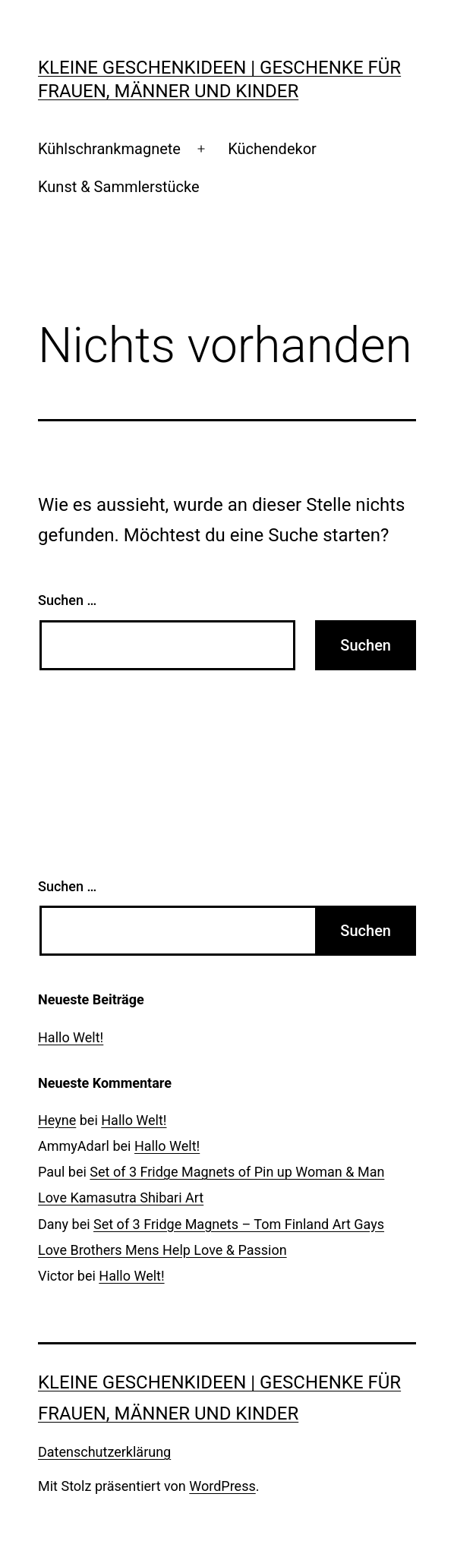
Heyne (57, 1120)
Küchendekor (272, 149)
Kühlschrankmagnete (109, 149)
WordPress (222, 1486)
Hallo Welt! (70, 1037)
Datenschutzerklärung (104, 1452)
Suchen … (67, 600)
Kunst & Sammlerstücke (119, 187)
